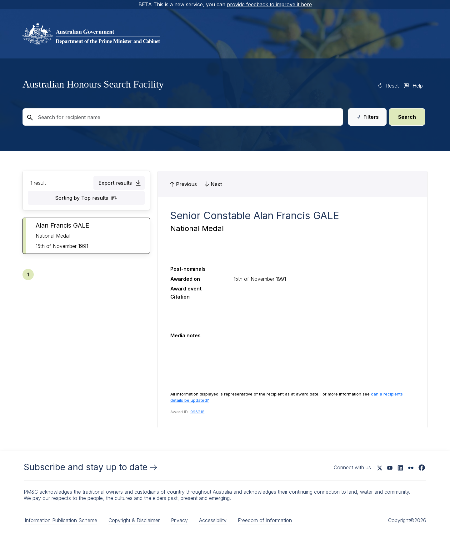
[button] (119, 183)
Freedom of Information (265, 520)
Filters (367, 117)
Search (407, 117)
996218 (197, 411)
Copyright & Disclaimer (134, 520)
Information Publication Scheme (61, 520)
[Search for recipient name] (182, 117)
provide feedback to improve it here (269, 4)
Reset (392, 86)
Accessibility (213, 520)
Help (417, 86)
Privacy (179, 520)
